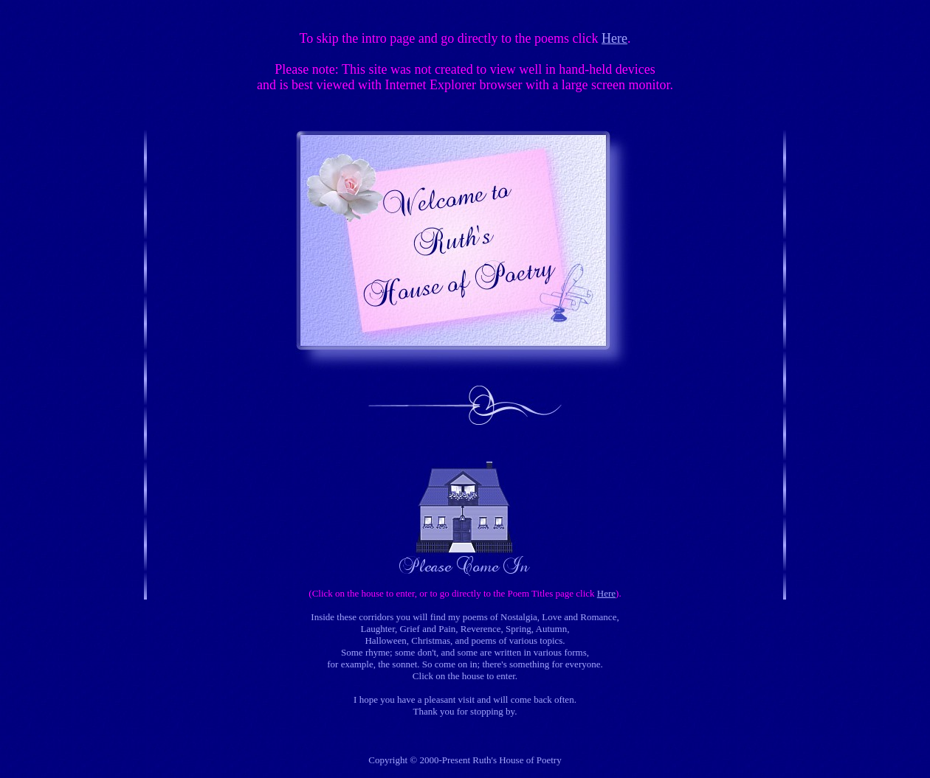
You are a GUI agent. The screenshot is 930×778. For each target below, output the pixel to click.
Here (614, 38)
